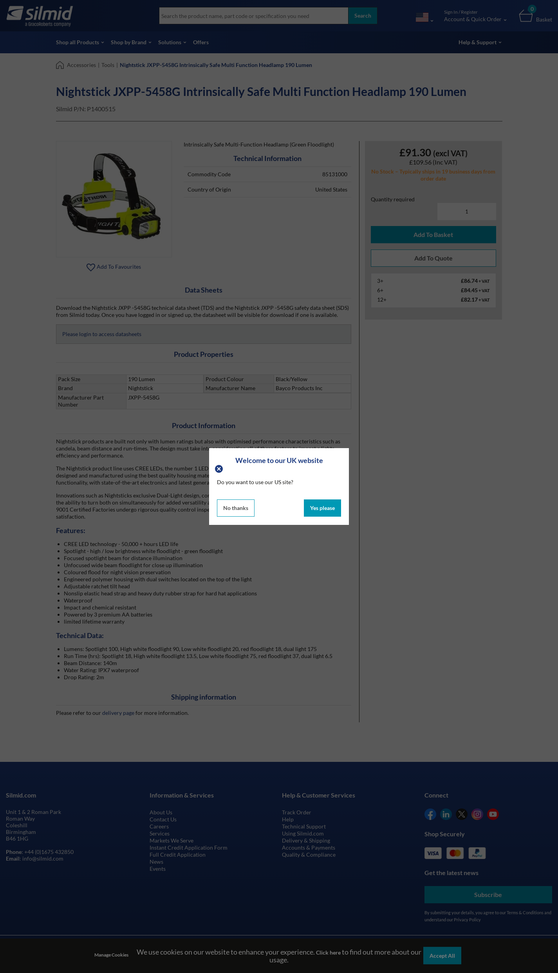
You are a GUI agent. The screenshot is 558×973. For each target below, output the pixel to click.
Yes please (322, 508)
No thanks (235, 508)
